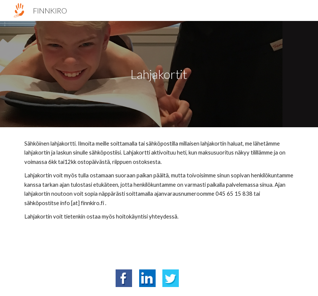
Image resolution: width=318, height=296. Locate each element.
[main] (159, 74)
